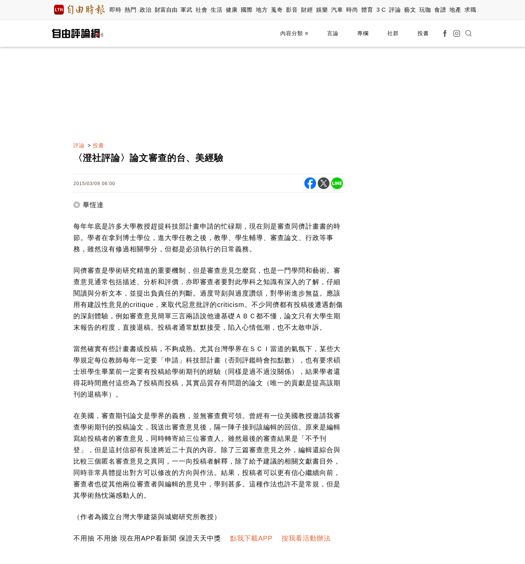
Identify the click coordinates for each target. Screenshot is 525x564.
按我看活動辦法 (306, 538)
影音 (292, 10)
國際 (246, 10)
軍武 (186, 10)
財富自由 (166, 10)
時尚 (352, 10)
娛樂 (322, 10)
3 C (381, 10)
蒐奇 (277, 10)
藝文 (410, 10)
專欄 (363, 33)
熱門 (130, 10)
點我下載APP (251, 538)
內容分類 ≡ (294, 33)
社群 (393, 33)
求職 (470, 10)
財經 (307, 10)
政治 (145, 10)
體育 (367, 10)
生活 (216, 10)
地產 (455, 10)
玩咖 (425, 10)
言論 (333, 33)
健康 (231, 10)
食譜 (440, 10)
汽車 (337, 10)
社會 (201, 10)
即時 (115, 10)
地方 (262, 10)
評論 (395, 10)
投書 (423, 33)
